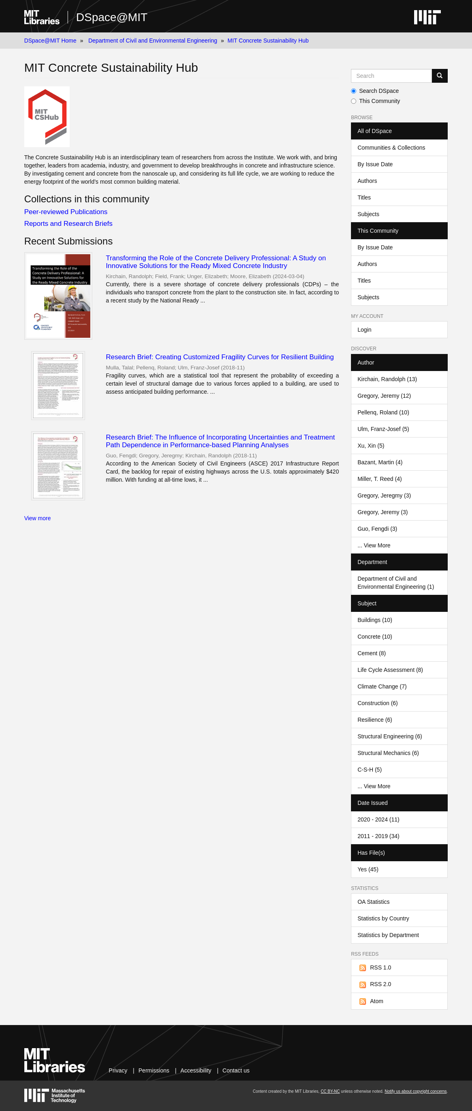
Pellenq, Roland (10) (383, 412)
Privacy (118, 1070)
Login (364, 329)
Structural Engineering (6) (389, 736)
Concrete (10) (374, 636)
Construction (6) (377, 703)
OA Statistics (373, 902)
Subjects (368, 214)
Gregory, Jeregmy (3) (384, 495)
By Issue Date (375, 164)
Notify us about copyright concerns (415, 1091)
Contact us (236, 1070)
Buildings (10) (374, 620)
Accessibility (196, 1070)
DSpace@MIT (111, 17)
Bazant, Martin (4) (379, 462)
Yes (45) (367, 869)
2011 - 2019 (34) (378, 836)
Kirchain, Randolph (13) (387, 379)
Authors (367, 181)
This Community (375, 101)
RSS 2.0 (374, 984)
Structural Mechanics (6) (388, 753)
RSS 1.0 (374, 968)
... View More (373, 545)
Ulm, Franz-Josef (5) (383, 429)
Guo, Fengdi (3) (377, 528)
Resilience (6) (374, 719)
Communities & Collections (391, 147)
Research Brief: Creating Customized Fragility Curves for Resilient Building (220, 357)
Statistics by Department (388, 935)
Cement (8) (371, 653)
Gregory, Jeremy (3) (382, 512)
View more (37, 518)
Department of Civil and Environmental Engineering (152, 40)
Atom (370, 1001)
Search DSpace (375, 91)
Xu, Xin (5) (370, 445)
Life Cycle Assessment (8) (390, 670)
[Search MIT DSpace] (391, 76)
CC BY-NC (330, 1091)
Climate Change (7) (381, 686)
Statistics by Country (383, 918)
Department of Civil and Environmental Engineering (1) (395, 582)
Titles (364, 197)
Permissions (153, 1070)
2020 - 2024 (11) (378, 819)
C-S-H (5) (369, 769)
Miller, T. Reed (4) (379, 479)
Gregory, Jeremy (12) (384, 395)
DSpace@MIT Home (50, 40)
